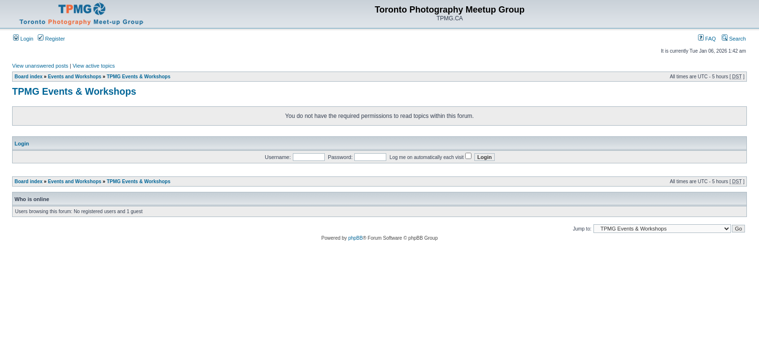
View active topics (94, 66)
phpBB (355, 238)
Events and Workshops (74, 76)
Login (23, 39)
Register (51, 39)
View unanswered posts (40, 66)
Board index (29, 76)
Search (734, 39)
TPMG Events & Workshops (138, 76)
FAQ (707, 39)
